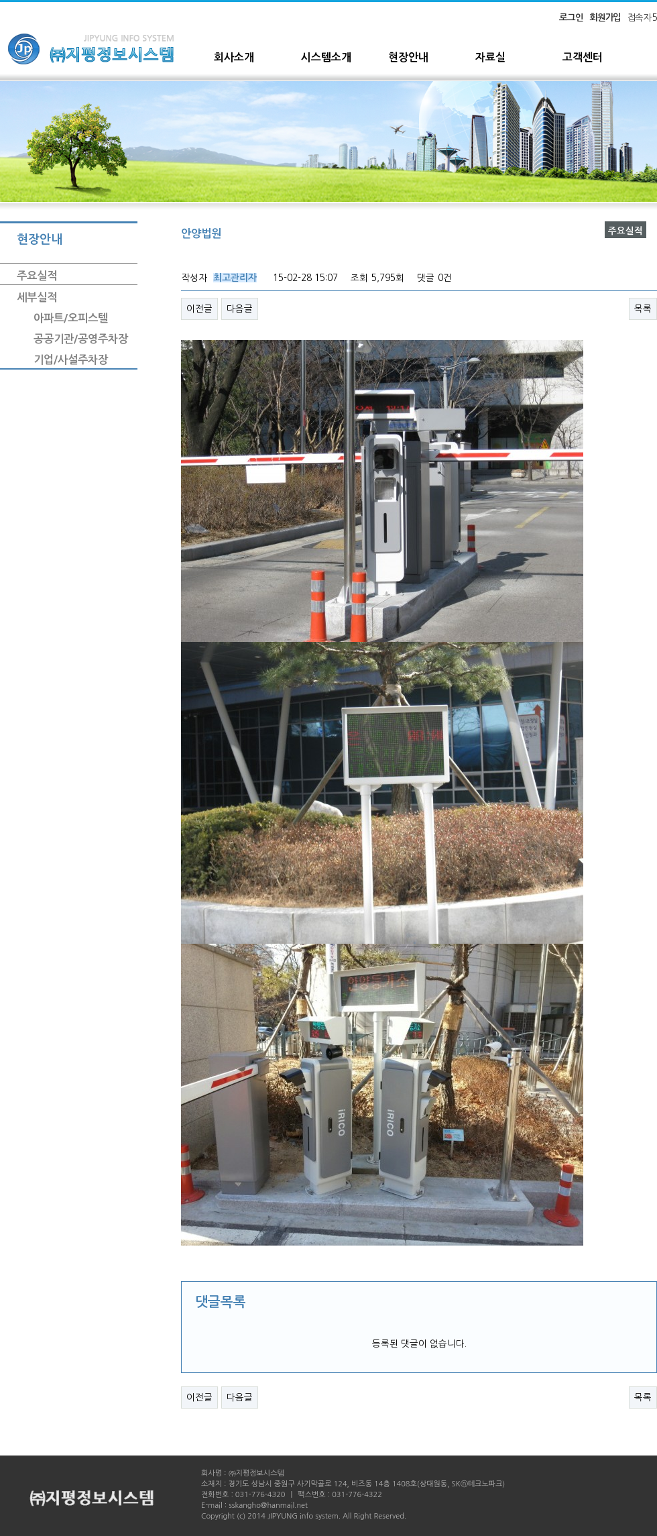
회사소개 (234, 57)
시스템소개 (326, 57)
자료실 (490, 57)
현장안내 (408, 57)
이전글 (199, 308)
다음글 (240, 308)
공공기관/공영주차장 (81, 338)
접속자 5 (642, 17)
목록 (643, 308)
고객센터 (582, 57)
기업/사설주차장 (71, 359)
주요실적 (37, 275)
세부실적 (37, 297)
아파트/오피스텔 (71, 318)
